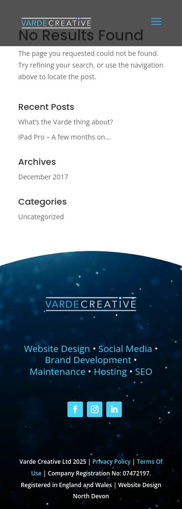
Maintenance (57, 371)
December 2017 (43, 176)
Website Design (57, 348)
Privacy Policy (111, 461)
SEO (143, 371)
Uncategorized (41, 216)
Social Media (125, 348)
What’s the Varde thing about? (65, 121)
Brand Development (88, 359)
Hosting (110, 371)
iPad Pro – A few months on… (64, 136)
